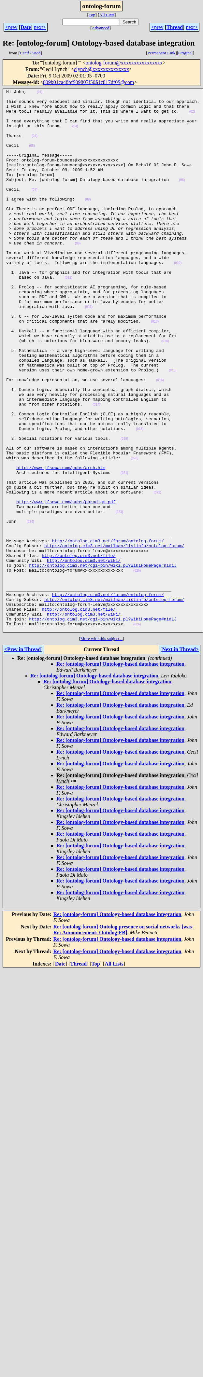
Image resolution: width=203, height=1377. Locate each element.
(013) (155, 368)
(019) (124, 509)
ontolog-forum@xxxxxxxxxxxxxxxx (124, 62)
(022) (157, 573)
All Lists (106, 14)
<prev (11, 27)
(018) (139, 497)
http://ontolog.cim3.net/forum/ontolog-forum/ (108, 631)
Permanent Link (162, 52)
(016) (160, 438)
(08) (88, 222)
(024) (30, 608)
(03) (75, 134)
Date (26, 27)
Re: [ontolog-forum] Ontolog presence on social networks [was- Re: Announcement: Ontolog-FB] (123, 1038)
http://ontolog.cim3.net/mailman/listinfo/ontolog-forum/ (114, 637)
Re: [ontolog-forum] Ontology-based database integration (120, 772)
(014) (165, 392)
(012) (89, 351)
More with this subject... (101, 746)
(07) (34, 210)
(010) (177, 298)
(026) (137, 731)
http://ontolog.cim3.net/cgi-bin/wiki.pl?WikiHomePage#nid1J (102, 661)
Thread (175, 27)
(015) (172, 427)
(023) (119, 597)
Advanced (100, 27)
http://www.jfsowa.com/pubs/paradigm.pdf (65, 585)
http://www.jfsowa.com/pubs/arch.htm (60, 544)
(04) (34, 145)
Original (185, 52)
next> (40, 27)
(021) (124, 550)
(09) (78, 274)
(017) (96, 468)
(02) (192, 116)
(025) (137, 667)
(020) (134, 532)
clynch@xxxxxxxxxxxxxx (101, 69)
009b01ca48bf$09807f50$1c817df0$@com (88, 82)
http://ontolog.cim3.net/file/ (78, 649)
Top (92, 14)
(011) (68, 315)
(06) (182, 198)
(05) (32, 157)
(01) (40, 93)
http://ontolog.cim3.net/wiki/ (84, 655)
